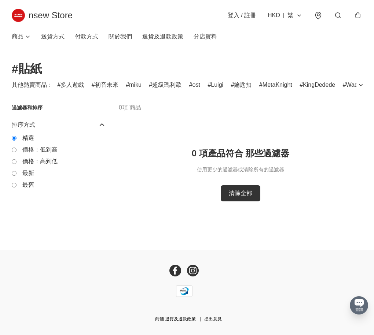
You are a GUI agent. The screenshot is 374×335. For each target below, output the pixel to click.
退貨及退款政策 (162, 36)
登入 (242, 15)
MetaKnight (277, 85)
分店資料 (205, 36)
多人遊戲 (72, 85)
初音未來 (106, 85)
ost (196, 85)
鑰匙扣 (243, 85)
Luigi (217, 85)
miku (135, 85)
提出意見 (213, 318)
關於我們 (120, 36)
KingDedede (319, 85)
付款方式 (86, 36)
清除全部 (240, 193)
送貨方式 (53, 36)
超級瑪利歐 (167, 85)
